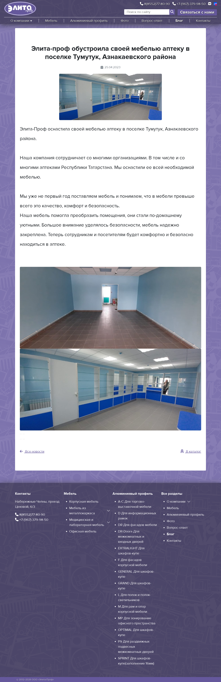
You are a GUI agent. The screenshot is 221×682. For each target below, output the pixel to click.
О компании (20, 20)
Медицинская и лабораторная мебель (86, 522)
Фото (125, 20)
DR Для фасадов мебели (137, 525)
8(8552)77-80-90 (155, 4)
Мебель (51, 20)
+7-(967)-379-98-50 (189, 4)
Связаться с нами (197, 12)
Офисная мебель (82, 531)
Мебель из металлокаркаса (82, 510)
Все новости (32, 451)
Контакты (203, 20)
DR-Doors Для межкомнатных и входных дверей (131, 536)
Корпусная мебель (83, 502)
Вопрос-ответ (152, 20)
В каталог (191, 451)
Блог (179, 20)
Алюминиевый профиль (89, 20)
